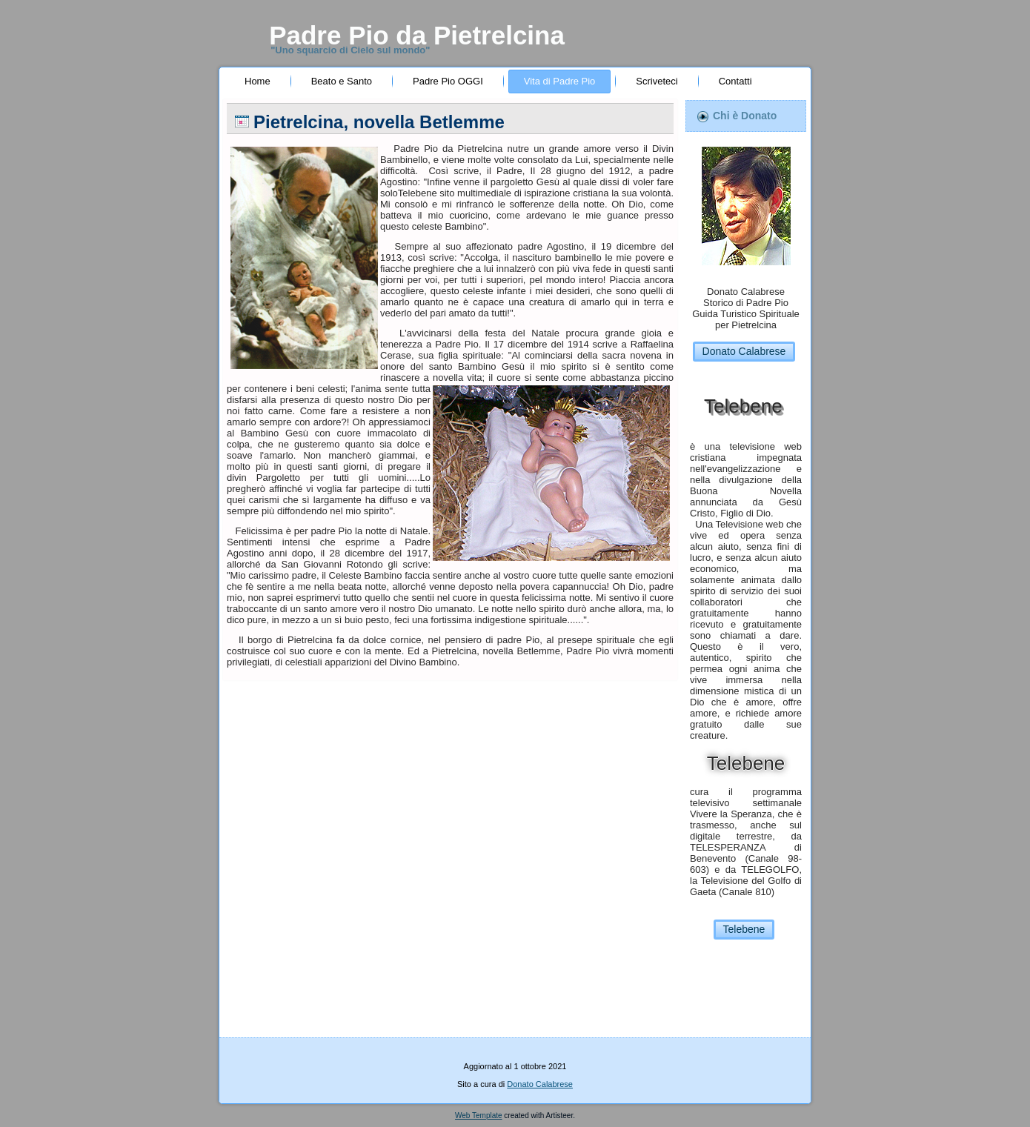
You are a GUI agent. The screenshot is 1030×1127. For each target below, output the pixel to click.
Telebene (744, 929)
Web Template (478, 1115)
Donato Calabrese (744, 351)
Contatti (735, 81)
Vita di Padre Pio (560, 81)
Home (257, 81)
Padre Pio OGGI (448, 81)
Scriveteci (656, 81)
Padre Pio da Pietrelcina (417, 35)
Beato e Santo (341, 81)
